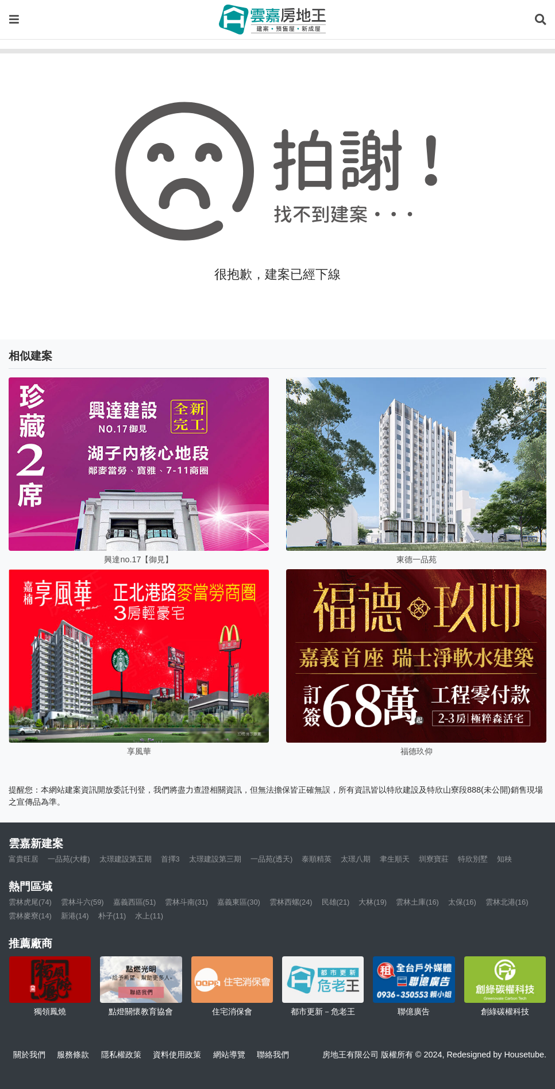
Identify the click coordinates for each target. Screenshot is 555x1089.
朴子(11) (112, 916)
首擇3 (170, 859)
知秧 (504, 859)
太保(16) (462, 902)
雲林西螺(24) (291, 902)
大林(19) (373, 902)
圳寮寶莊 (434, 859)
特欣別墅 (473, 859)
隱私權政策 (121, 1054)
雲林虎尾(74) (30, 902)
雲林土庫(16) (417, 902)
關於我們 (29, 1054)
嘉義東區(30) (238, 902)
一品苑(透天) (271, 859)
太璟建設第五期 (125, 859)
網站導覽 (229, 1054)
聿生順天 (395, 859)
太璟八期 (356, 859)
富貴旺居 (23, 859)
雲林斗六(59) (82, 902)
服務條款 (73, 1054)
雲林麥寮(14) (30, 916)
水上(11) (149, 916)
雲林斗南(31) (186, 902)
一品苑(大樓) (69, 859)
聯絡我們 (273, 1054)
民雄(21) (336, 902)
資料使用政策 (177, 1054)
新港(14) (75, 916)
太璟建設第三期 (215, 859)
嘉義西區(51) (134, 902)
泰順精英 (317, 859)
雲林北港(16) (507, 902)
